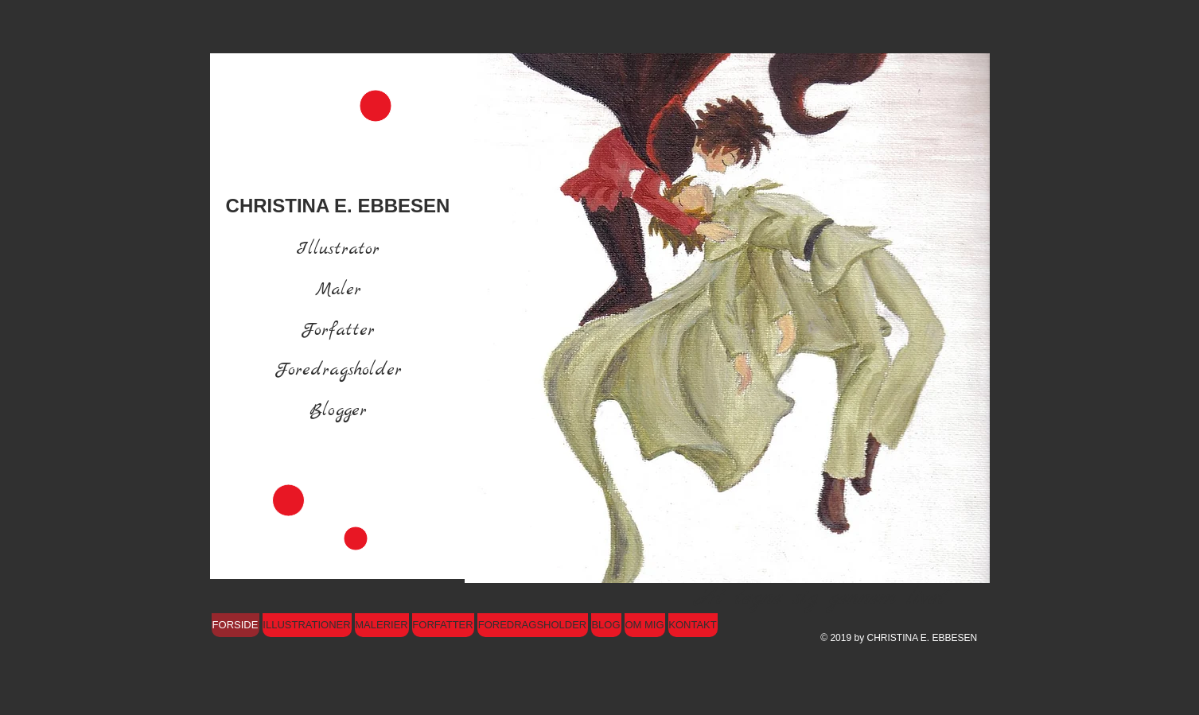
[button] (727, 318)
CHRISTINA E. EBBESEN (338, 205)
